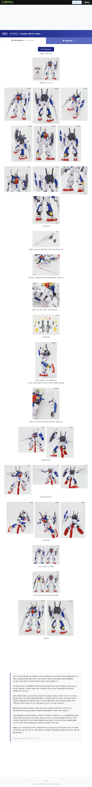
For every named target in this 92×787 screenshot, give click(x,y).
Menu (87, 2)
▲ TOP (46, 781)
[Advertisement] (46, 17)
